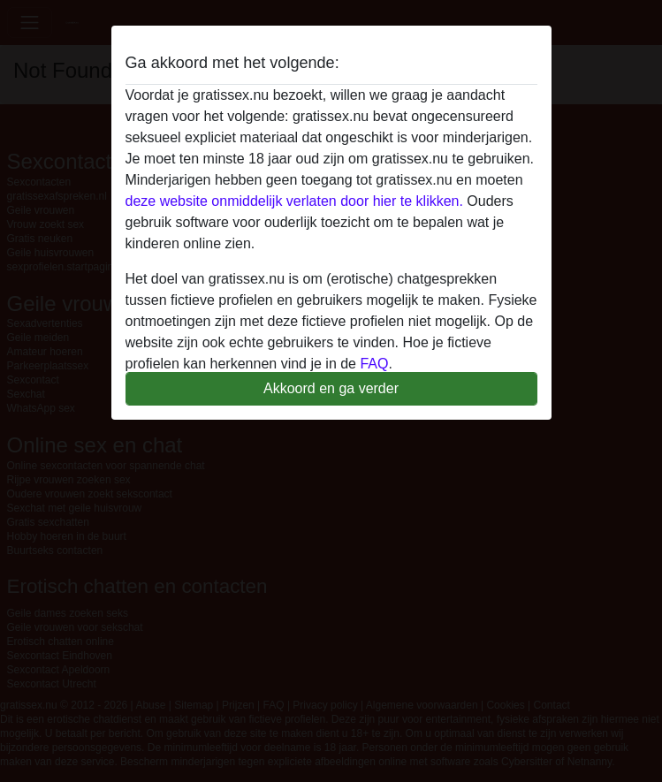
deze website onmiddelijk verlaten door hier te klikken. (294, 201)
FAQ (374, 363)
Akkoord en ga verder (331, 388)
